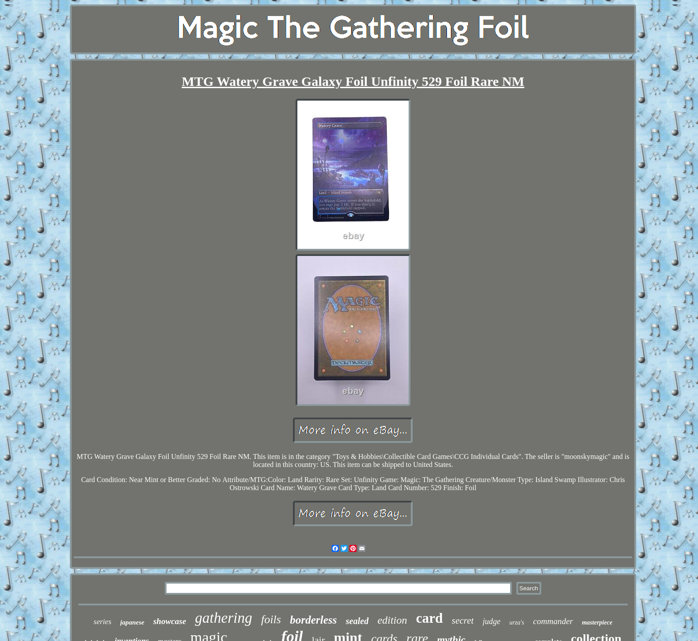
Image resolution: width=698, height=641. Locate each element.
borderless (313, 620)
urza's (516, 622)
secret (463, 620)
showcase (169, 621)
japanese (132, 622)
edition (392, 620)
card (429, 618)
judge (491, 621)
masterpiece (597, 622)
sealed (357, 621)
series (102, 621)
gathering (223, 618)
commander (553, 621)
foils (271, 619)
